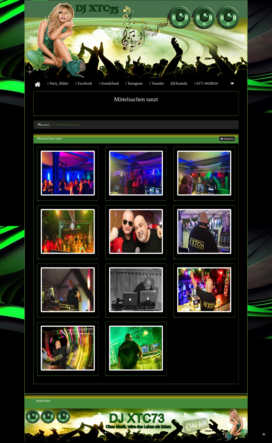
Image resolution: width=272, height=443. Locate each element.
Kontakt (179, 83)
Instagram (134, 83)
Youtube (157, 83)
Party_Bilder (58, 83)
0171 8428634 (206, 83)
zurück (43, 124)
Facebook (83, 83)
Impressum (43, 400)
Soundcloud (109, 83)
